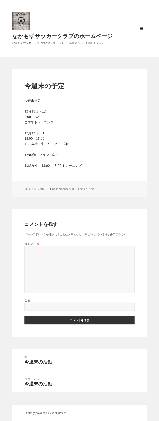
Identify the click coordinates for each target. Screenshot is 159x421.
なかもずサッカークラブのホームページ (62, 36)
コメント (31, 244)
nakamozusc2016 (63, 189)
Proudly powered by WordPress (45, 413)
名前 (27, 300)
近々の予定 (87, 189)
